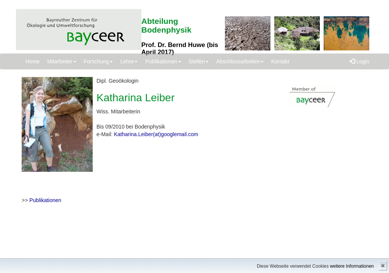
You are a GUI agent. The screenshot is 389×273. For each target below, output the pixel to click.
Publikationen (163, 61)
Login (359, 61)
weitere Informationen (352, 266)
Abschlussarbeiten (239, 61)
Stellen (199, 61)
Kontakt (280, 61)
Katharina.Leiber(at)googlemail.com (156, 134)
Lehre (129, 61)
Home (32, 61)
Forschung (98, 61)
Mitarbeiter (61, 61)
